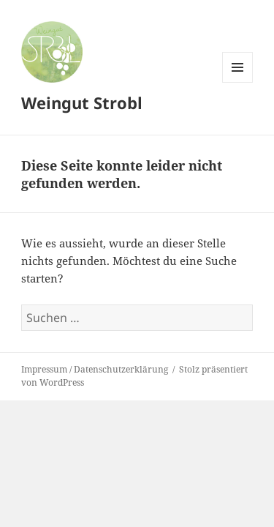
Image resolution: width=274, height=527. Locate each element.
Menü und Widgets (238, 82)
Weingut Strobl (81, 102)
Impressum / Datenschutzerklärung (94, 369)
